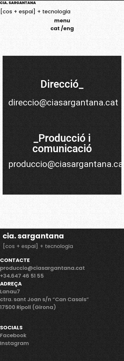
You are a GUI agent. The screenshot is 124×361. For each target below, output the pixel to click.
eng (68, 28)
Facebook (13, 335)
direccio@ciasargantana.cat (63, 102)
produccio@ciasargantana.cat (42, 268)
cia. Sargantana (18, 2)
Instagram (14, 343)
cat (55, 28)
